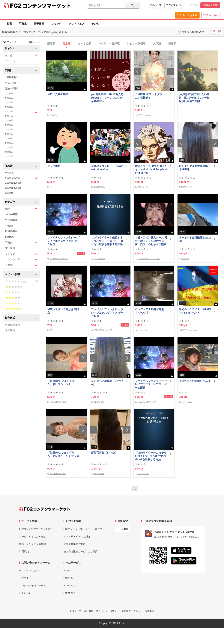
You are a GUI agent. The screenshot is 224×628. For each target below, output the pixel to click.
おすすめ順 (84, 43)
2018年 (9, 129)
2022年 (21, 112)
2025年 (9, 98)
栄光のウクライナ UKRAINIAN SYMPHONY (195, 311)
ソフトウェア (76, 23)
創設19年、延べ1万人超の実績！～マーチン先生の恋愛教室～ (107, 98)
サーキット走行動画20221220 (195, 239)
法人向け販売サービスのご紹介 (81, 551)
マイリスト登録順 (109, 43)
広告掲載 (149, 611)
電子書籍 (39, 23)
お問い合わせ (26, 593)
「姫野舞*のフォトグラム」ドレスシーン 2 (60, 382)
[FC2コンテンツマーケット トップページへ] (44, 508)
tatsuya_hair (186, 187)
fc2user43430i (99, 187)
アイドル (10, 61)
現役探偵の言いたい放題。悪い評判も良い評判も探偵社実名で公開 (194, 98)
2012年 (9, 156)
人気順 (157, 43)
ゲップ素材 (53, 165)
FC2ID (67, 570)
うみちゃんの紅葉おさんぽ (194, 380)
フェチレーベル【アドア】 (148, 259)
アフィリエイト (174, 5)
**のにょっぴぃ (143, 187)
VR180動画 (11, 214)
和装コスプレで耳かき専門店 (63, 311)
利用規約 (24, 551)
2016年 (9, 138)
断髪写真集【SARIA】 (104, 452)
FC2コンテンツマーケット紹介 (36, 529)
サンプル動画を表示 (193, 32)
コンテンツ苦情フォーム (32, 585)
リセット (34, 42)
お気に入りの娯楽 (57, 94)
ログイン (194, 5)
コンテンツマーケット (46, 5)
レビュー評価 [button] (21, 274)
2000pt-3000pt (13, 187)
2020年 (9, 120)
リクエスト (25, 578)
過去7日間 (10, 82)
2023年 (9, 107)
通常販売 (10, 330)
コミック (56, 23)
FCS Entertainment (145, 115)
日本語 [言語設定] (124, 529)
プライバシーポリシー (107, 611)
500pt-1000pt (21, 178)
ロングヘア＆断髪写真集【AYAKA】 (149, 311)
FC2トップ (75, 611)
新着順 (51, 43)
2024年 (9, 102)
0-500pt (9, 172)
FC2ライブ (70, 585)
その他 (95, 23)
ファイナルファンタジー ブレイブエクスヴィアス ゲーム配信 (63, 241)
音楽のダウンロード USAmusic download (107, 167)
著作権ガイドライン (132, 611)
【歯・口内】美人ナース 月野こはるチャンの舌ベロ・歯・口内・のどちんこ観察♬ (151, 241)
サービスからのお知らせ (32, 536)
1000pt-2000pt (13, 182)
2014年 (9, 147)
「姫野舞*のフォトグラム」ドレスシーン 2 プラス (63, 454)
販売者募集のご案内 (74, 544)
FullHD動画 (11, 231)
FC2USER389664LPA (59, 259)
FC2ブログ (70, 593)
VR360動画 (11, 220)
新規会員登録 (210, 5)
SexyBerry (54, 115)
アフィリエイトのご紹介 (77, 536)
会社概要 (88, 611)
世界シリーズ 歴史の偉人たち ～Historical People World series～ (151, 169)
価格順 (172, 43)
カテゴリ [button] (21, 202)
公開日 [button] (21, 70)
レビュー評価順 (136, 43)
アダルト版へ (211, 15)
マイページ (155, 5)
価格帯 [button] (21, 166)
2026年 (9, 93)
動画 (9, 23)
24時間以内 (11, 77)
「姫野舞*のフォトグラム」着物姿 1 (148, 96)
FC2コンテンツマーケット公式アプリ (84, 529)
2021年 (9, 116)
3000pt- (9, 192)
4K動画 (9, 225)
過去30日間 (11, 88)
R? (51, 187)
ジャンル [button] (21, 48)
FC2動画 (68, 578)
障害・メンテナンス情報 (32, 544)
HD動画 (9, 237)
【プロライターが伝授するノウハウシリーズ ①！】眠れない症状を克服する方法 (107, 241)
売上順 (66, 43)
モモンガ (185, 259)
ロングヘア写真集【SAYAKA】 (107, 382)
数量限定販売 (12, 324)
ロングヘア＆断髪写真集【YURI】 (193, 167)
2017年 (9, 134)
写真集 (23, 23)
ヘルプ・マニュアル (30, 570)
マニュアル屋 (99, 259)
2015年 (9, 143)
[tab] (135, 43)
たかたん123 (186, 402)
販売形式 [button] (21, 318)
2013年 (9, 152)
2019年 (9, 125)
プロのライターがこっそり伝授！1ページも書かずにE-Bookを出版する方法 (151, 456)
